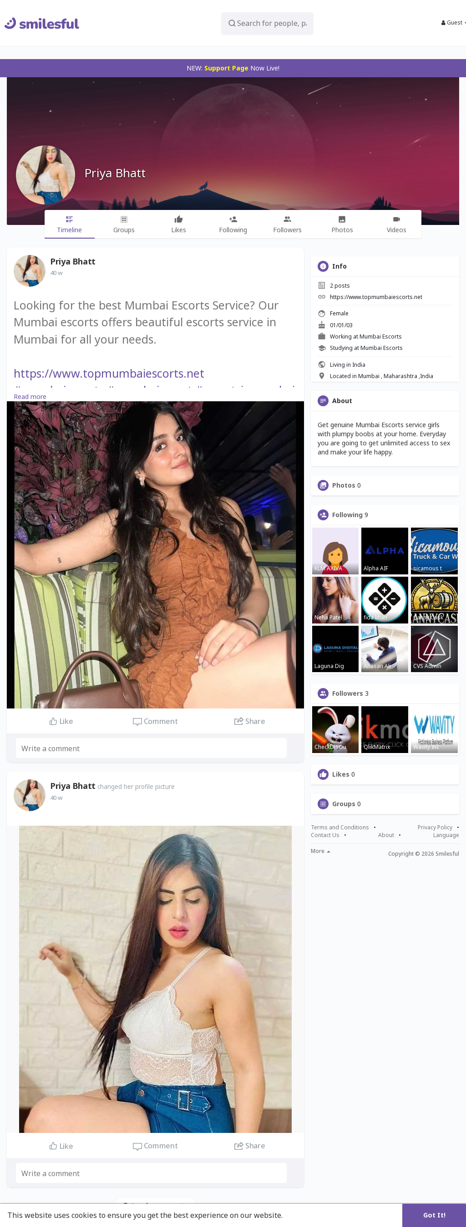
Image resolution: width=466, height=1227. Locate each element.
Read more (30, 396)
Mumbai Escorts (381, 336)
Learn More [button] (306, 1215)
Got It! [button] (434, 1215)
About (386, 835)
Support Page (226, 68)
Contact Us (325, 835)
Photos (343, 485)
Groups (343, 804)
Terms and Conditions (340, 827)
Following (347, 515)
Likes (341, 774)
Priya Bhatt (115, 173)
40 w (56, 273)
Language (446, 835)
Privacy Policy (435, 827)
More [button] (320, 851)
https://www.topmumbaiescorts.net (109, 373)
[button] (267, 23)
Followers (347, 693)
